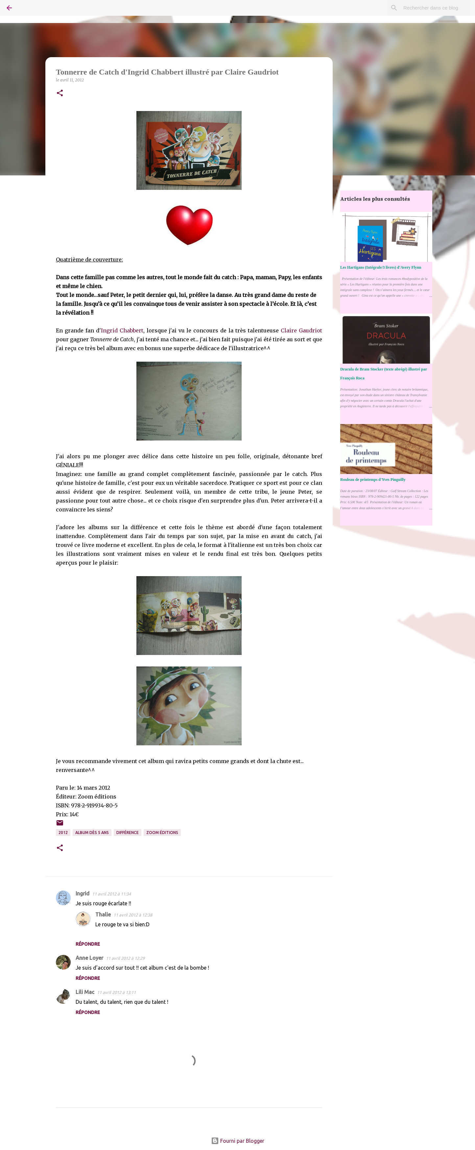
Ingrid (82, 893)
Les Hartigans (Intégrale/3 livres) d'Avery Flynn (380, 267)
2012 (63, 832)
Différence (127, 832)
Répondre (88, 944)
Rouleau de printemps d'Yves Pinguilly (373, 479)
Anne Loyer (89, 958)
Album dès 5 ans (92, 832)
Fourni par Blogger (237, 1141)
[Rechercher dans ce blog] (435, 8)
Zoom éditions (162, 832)
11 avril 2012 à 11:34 (111, 893)
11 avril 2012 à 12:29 (125, 958)
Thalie (103, 914)
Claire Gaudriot (301, 330)
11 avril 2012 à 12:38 (132, 915)
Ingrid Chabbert (122, 330)
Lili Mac (85, 992)
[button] (60, 93)
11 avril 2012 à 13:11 (116, 992)
